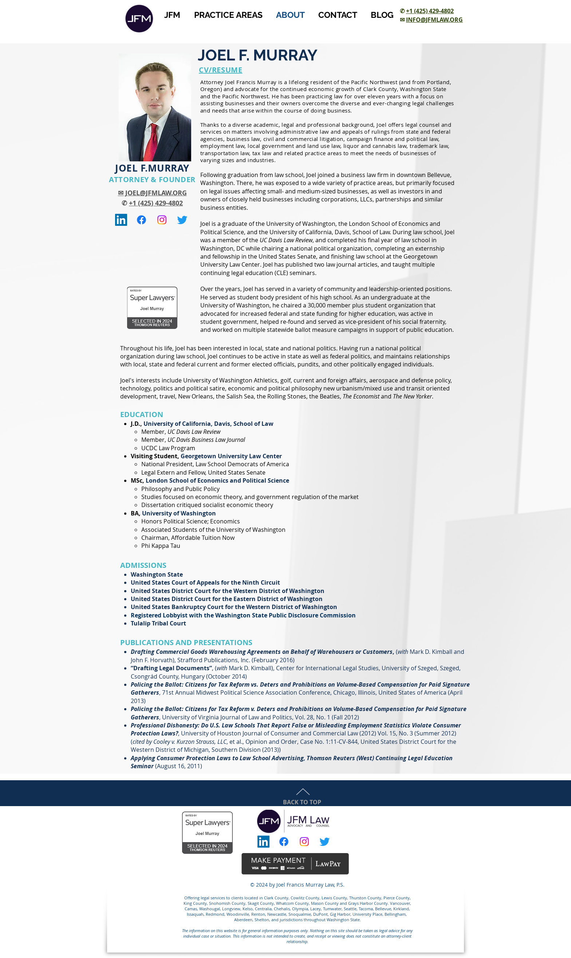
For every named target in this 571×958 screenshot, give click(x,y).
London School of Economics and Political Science (217, 480)
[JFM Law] (141, 220)
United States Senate (236, 472)
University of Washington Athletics (230, 380)
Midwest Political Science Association (246, 692)
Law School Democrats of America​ (242, 464)
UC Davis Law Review (194, 432)
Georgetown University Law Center (231, 456)
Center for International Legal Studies (327, 668)
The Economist (361, 396)
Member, (154, 432)
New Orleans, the (201, 396)
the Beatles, (325, 396)
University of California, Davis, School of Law (329, 232)
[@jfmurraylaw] (182, 220)
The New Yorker (412, 396)
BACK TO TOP (302, 802)
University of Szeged (409, 668)
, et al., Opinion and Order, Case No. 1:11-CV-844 (255, 742)
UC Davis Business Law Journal (206, 440)
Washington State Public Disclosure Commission (285, 615)
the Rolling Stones (281, 396)
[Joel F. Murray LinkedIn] (121, 220)
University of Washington (300, 224)
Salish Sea (240, 396)
